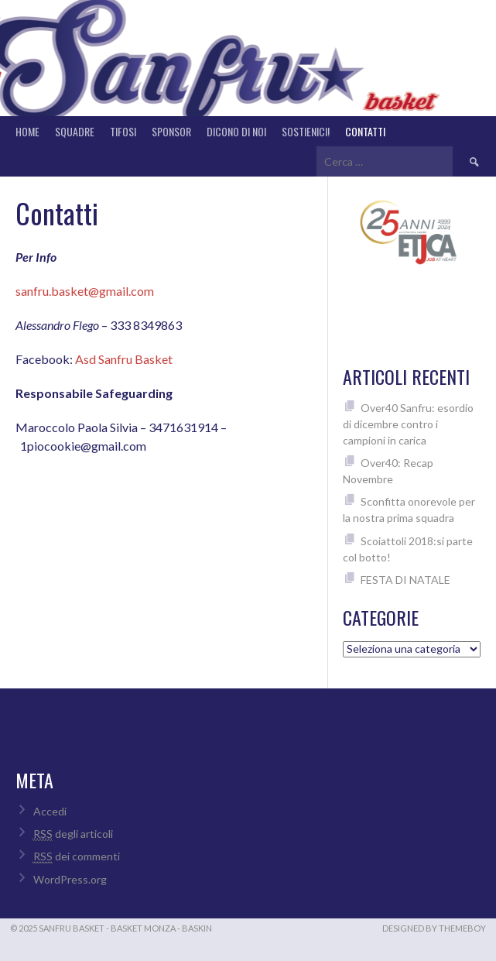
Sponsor (171, 131)
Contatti (365, 131)
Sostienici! (306, 131)
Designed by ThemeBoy (434, 928)
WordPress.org (70, 879)
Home (27, 131)
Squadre (74, 131)
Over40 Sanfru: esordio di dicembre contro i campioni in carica (408, 424)
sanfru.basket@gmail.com (84, 290)
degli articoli (73, 834)
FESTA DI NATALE (405, 579)
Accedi (50, 811)
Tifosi (123, 131)
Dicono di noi (236, 131)
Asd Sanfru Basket (124, 359)
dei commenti (76, 856)
